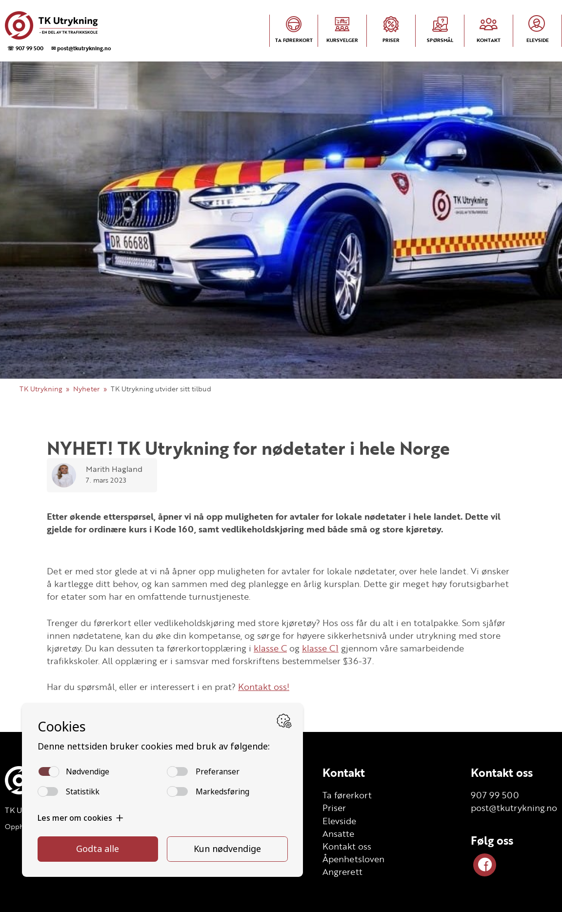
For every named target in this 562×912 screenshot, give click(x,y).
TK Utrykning (41, 389)
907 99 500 (495, 795)
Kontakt (343, 772)
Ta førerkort (347, 795)
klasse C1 (320, 648)
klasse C (270, 648)
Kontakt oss (346, 846)
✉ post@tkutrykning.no (81, 48)
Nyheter (86, 389)
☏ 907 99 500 (25, 48)
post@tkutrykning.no (514, 807)
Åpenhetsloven (353, 858)
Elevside (339, 820)
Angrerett (342, 871)
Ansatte (338, 833)
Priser (334, 807)
